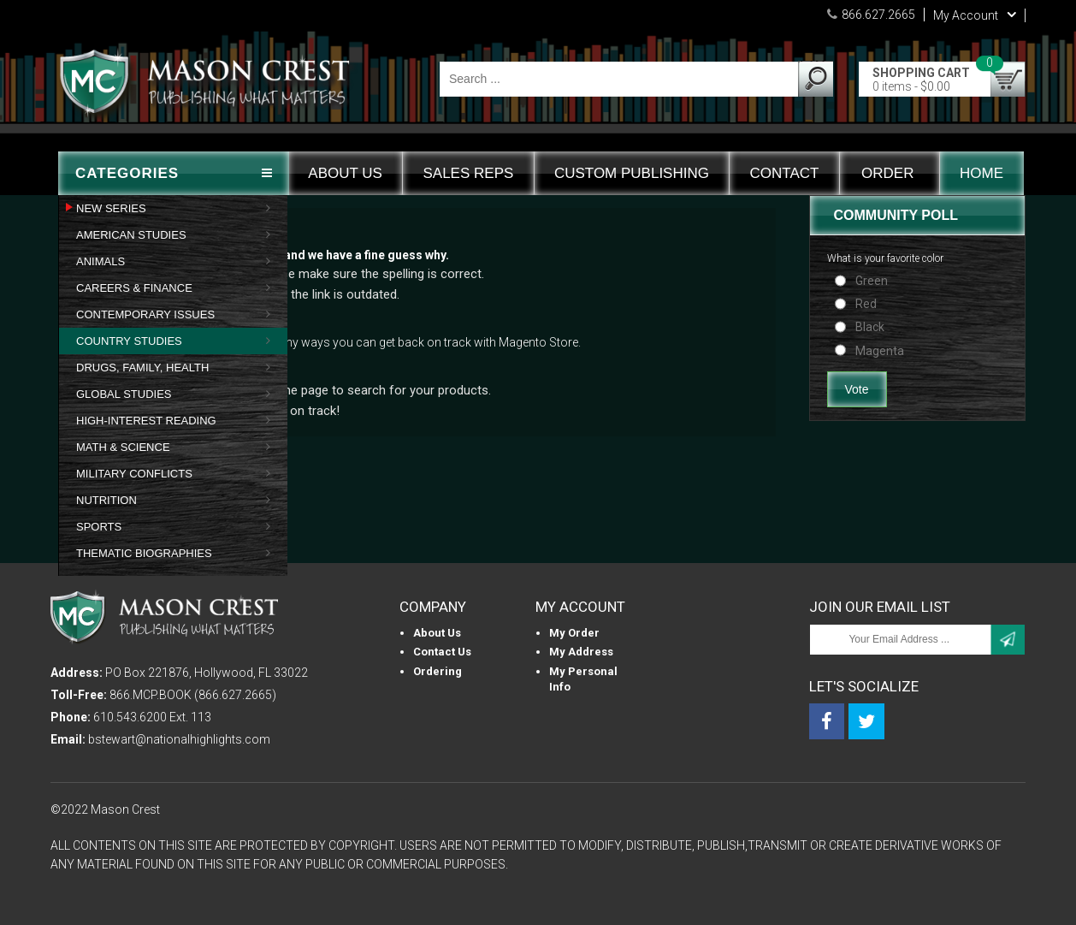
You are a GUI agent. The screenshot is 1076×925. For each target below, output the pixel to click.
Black (869, 327)
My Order (574, 632)
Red (866, 304)
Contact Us (442, 651)
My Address (581, 651)
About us (437, 632)
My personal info (583, 679)
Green (871, 281)
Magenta (879, 351)
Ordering (437, 671)
